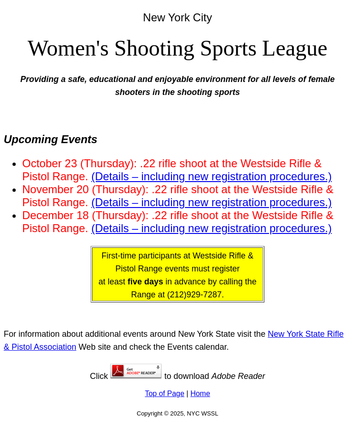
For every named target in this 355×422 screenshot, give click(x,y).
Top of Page (164, 393)
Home (200, 393)
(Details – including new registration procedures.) (211, 176)
